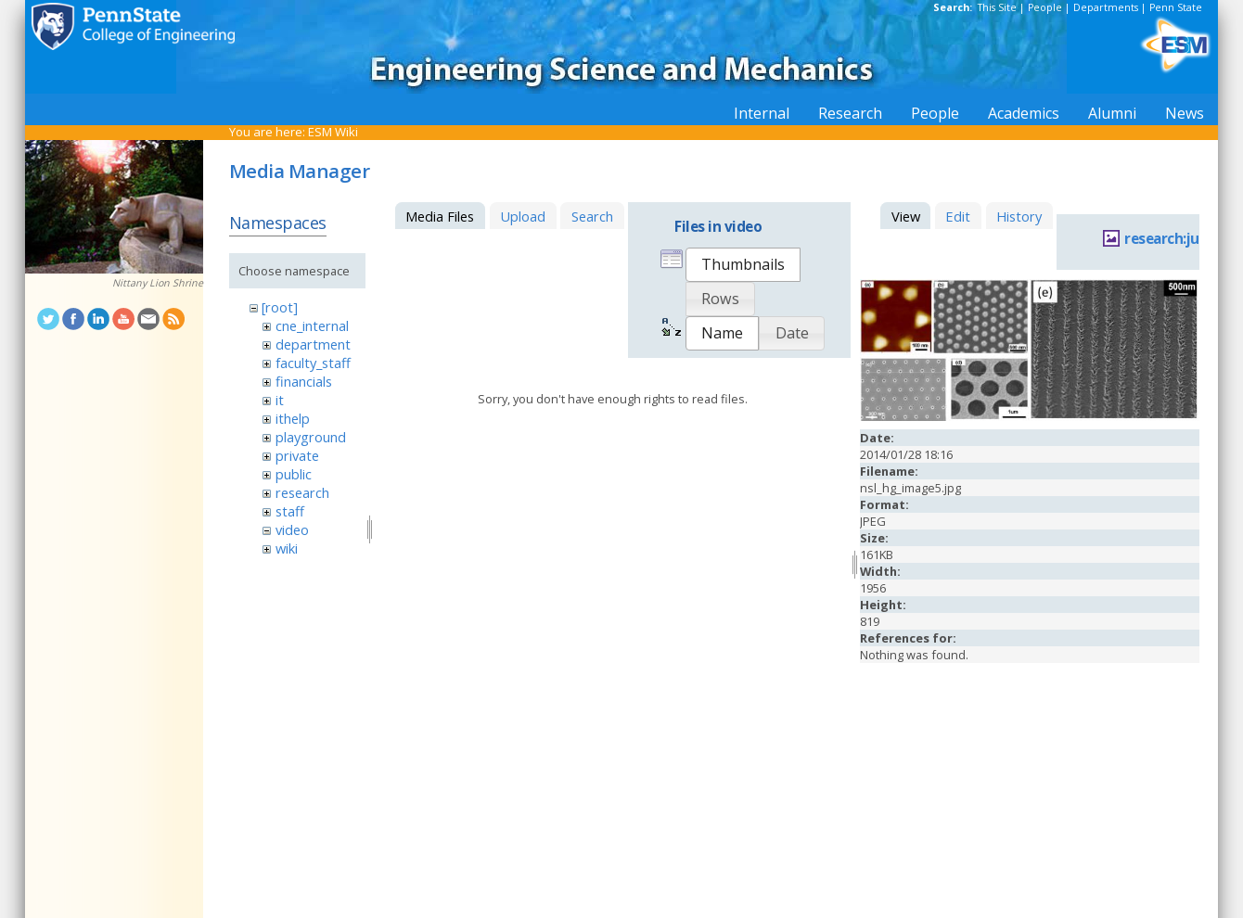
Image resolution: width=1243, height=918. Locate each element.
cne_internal (312, 325)
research (302, 492)
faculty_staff (313, 362)
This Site (997, 7)
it (280, 399)
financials (304, 381)
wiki (287, 548)
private (297, 455)
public (294, 474)
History (1019, 216)
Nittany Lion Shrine (157, 282)
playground (311, 436)
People (1045, 7)
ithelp (293, 418)
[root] (280, 307)
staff (290, 511)
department (313, 344)
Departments (1105, 7)
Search (592, 216)
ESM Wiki (333, 131)
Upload (522, 216)
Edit (957, 216)
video (292, 529)
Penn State (1175, 7)
